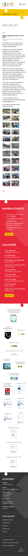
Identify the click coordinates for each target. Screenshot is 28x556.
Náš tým (4, 531)
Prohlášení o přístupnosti (8, 545)
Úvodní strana (6, 14)
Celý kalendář (9, 295)
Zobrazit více (9, 234)
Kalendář (4, 526)
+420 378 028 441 (7, 484)
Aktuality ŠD (6, 523)
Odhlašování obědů (7, 520)
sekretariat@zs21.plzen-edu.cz (10, 489)
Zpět (3, 32)
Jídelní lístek (5, 529)
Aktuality (14, 14)
